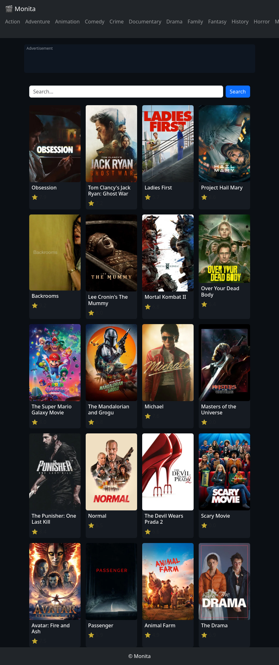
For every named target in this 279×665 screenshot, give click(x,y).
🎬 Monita (20, 8)
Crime (117, 21)
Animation (67, 21)
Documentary (145, 21)
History (240, 21)
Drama (174, 21)
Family (195, 21)
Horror (262, 21)
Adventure (37, 21)
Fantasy (217, 21)
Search (238, 91)
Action (12, 21)
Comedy (94, 21)
